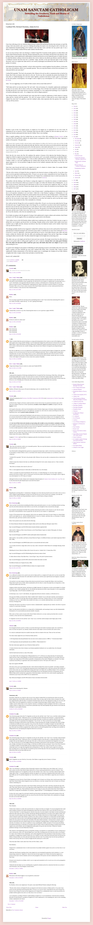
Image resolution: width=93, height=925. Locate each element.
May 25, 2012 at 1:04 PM (15, 439)
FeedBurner (82, 241)
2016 (74, 128)
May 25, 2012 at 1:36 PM (15, 498)
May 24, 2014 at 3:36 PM (15, 730)
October (77, 142)
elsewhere (64, 230)
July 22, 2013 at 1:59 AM (15, 690)
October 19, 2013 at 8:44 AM (15, 709)
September (77, 145)
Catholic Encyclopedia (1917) (80, 394)
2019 (74, 121)
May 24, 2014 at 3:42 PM (15, 752)
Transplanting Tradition (80, 168)
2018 (74, 123)
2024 (74, 110)
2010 (74, 182)
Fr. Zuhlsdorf (76, 416)
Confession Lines (78, 155)
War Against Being (77, 445)
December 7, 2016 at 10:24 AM (16, 901)
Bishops (11, 261)
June (76, 151)
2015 (74, 130)
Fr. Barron (16, 437)
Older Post (64, 907)
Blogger (49, 918)
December (77, 138)
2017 (74, 125)
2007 (74, 189)
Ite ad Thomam (76, 418)
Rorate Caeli (76, 428)
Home (37, 907)
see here (8, 80)
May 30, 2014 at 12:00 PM (15, 798)
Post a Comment (11, 904)
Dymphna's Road (77, 409)
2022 (74, 115)
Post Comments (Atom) (17, 910)
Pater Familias (76, 426)
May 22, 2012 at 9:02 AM (15, 321)
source (44, 177)
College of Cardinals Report (79, 403)
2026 (74, 106)
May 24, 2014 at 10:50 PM (15, 761)
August (76, 147)
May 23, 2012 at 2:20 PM (15, 391)
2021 (74, 117)
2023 (74, 112)
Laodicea (75, 420)
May (76, 153)
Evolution (15, 261)
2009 (74, 184)
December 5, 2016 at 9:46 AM (16, 877)
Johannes (11, 625)
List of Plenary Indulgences (79, 421)
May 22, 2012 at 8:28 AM (15, 303)
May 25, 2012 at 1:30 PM (15, 482)
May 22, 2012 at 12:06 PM (15, 358)
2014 (74, 132)
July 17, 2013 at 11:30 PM (15, 681)
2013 (74, 134)
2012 (74, 136)
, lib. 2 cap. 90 (52, 479)
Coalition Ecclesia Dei (78, 401)
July (76, 149)
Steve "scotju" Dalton (14, 277)
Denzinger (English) (77, 405)
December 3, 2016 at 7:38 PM (16, 868)
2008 (74, 186)
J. (9, 339)
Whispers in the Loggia (78, 447)
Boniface (11, 294)
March (76, 173)
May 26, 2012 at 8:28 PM (15, 620)
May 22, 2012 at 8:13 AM (15, 289)
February (77, 175)
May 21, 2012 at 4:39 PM (15, 272)
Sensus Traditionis (77, 437)
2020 (74, 119)
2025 (74, 108)
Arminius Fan (12, 714)
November (77, 140)
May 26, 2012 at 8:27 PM (15, 568)
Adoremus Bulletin (77, 389)
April (76, 171)
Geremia (11, 268)
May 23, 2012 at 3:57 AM (15, 381)
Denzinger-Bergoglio (78, 407)
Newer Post (9, 907)
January (77, 177)
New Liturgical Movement (79, 387)
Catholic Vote (76, 396)
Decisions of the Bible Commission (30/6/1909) (32, 398)
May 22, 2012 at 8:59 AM (15, 312)
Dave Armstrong (13, 503)
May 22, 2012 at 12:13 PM (15, 368)
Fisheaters (75, 411)
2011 (74, 180)
